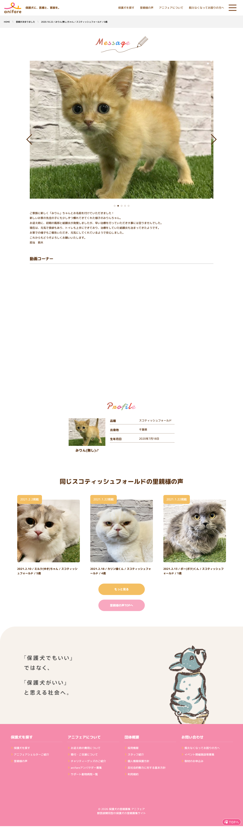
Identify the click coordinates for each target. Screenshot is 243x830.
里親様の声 (146, 8)
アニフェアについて (171, 8)
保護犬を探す (126, 8)
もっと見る (121, 589)
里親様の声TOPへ (121, 605)
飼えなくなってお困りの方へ (206, 8)
